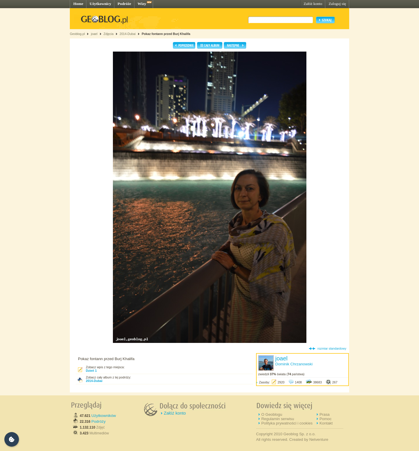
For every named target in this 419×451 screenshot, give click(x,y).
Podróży (98, 421)
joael (94, 34)
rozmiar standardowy (331, 348)
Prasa (324, 414)
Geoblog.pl (77, 34)
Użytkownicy (100, 3)
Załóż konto (312, 3)
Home (78, 3)
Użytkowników (103, 415)
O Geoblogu (271, 414)
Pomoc (325, 419)
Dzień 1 (91, 370)
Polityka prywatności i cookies (287, 423)
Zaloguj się (337, 3)
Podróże (124, 3)
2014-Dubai (128, 34)
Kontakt (326, 423)
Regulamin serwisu (277, 419)
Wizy (142, 3)
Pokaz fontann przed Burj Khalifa (166, 34)
